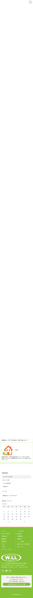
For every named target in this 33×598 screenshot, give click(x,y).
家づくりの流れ (6, 480)
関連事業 (4, 539)
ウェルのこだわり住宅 (7, 476)
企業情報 (19, 539)
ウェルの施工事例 (6, 483)
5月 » (24, 521)
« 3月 (8, 521)
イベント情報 (20, 541)
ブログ (3, 544)
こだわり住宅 (20, 531)
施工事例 (19, 533)
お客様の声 (5, 486)
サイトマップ (20, 546)
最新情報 (4, 541)
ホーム (3, 531)
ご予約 (3, 546)
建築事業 (5, 473)
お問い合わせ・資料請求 (23, 544)
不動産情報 (20, 536)
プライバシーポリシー (7, 549)
